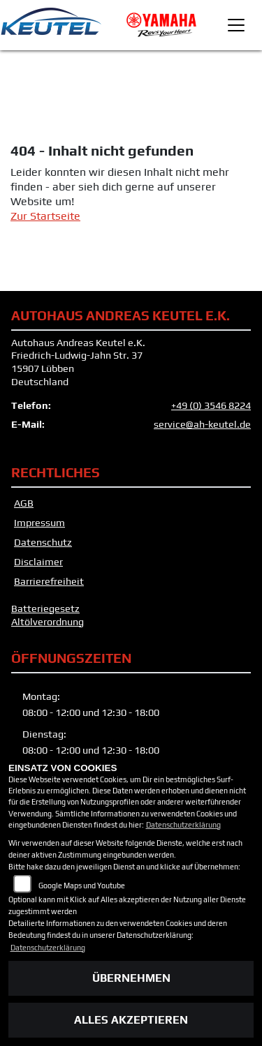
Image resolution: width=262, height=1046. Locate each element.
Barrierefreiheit (49, 581)
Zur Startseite (45, 216)
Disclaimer (38, 561)
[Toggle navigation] (236, 25)
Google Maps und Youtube (81, 885)
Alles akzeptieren (131, 1019)
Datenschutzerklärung (183, 825)
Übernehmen (131, 978)
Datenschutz (43, 542)
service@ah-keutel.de (202, 424)
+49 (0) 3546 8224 (211, 405)
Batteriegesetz (45, 608)
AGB (24, 503)
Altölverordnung (47, 621)
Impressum (39, 522)
